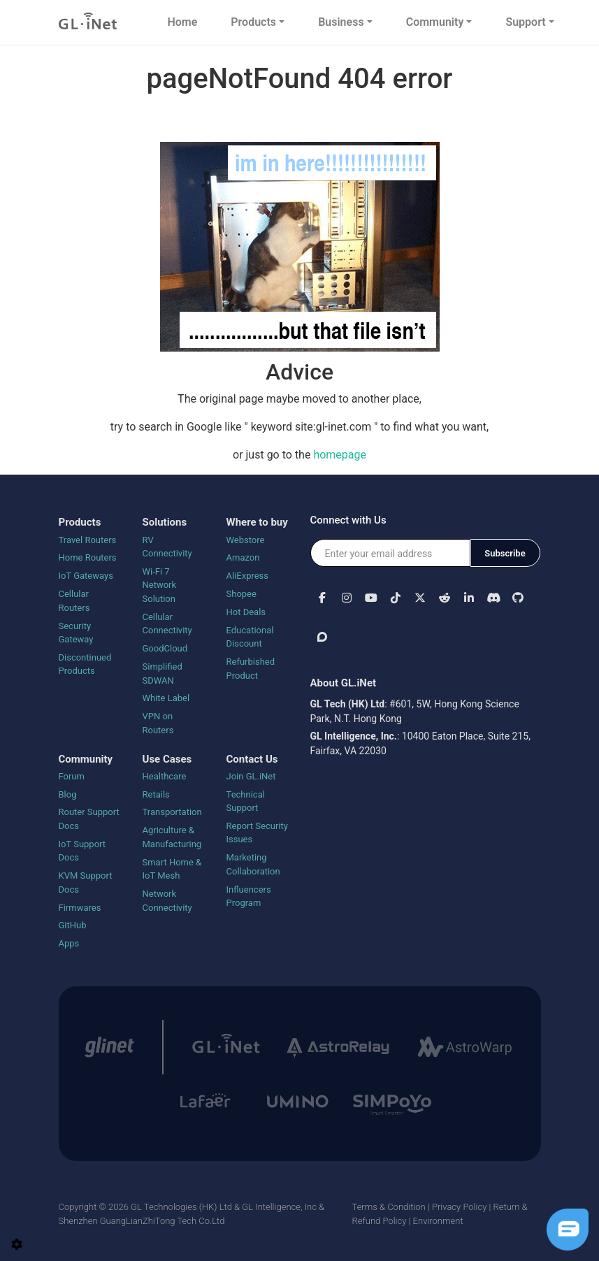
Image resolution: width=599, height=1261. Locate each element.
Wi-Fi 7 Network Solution (160, 585)
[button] (322, 597)
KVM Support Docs (86, 882)
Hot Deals (246, 612)
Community (86, 759)
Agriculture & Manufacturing (172, 837)
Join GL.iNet (251, 776)
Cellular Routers (74, 601)
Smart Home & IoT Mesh (172, 869)
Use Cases (167, 759)
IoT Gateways (86, 575)
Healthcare (165, 776)
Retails (156, 794)
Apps (69, 943)
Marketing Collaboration (253, 864)
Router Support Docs (89, 819)
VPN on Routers (158, 723)
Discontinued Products (85, 664)
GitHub (73, 925)
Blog (68, 794)
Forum (72, 776)
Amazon (243, 557)
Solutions (165, 522)
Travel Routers (88, 540)
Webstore (245, 540)
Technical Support (245, 801)
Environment (438, 1221)
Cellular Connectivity (167, 624)
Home (182, 22)
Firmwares (80, 907)
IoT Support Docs (82, 851)
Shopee (241, 594)
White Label (166, 698)
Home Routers (88, 557)
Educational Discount (250, 637)
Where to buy (257, 522)
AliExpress (247, 575)
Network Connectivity (167, 900)
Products (80, 522)
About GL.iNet (343, 683)
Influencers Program (248, 896)
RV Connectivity (167, 547)
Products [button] (253, 22)
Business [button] (340, 22)
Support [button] (525, 22)
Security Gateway (76, 633)
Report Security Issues (257, 833)
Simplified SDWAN (162, 673)
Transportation (172, 812)
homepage (339, 454)
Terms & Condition (389, 1207)
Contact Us (252, 759)
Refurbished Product (250, 668)
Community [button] (435, 22)
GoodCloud (165, 648)
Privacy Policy (459, 1207)
